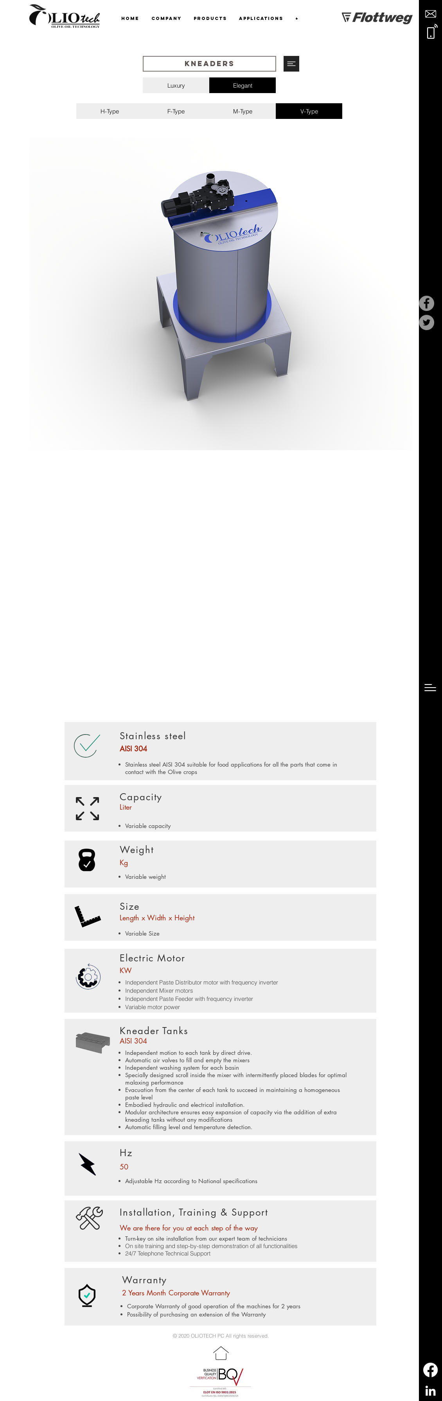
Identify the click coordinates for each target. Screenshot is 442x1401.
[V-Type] (309, 111)
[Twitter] (426, 322)
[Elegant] (242, 85)
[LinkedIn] (430, 1390)
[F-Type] (176, 111)
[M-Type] (242, 111)
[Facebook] (426, 303)
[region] (221, 293)
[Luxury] (176, 85)
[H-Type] (109, 111)
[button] (430, 14)
